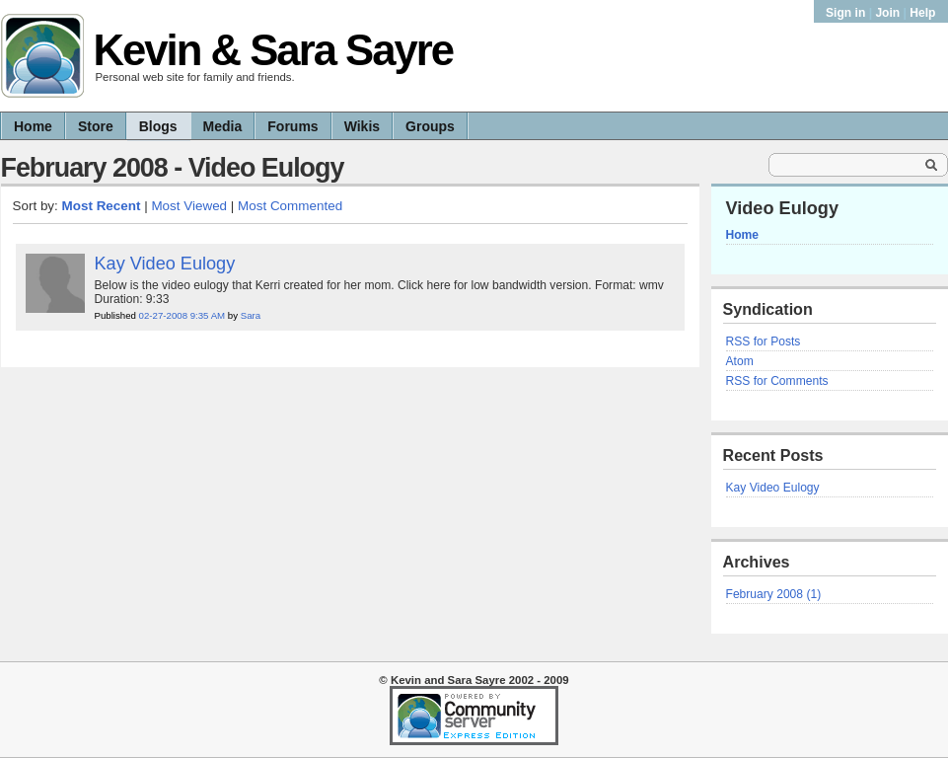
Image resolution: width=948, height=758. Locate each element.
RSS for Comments (777, 381)
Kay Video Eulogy (773, 487)
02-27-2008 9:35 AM (182, 315)
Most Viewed (189, 205)
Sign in (847, 13)
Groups (430, 126)
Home (33, 126)
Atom (740, 361)
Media (223, 126)
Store (95, 126)
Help (922, 13)
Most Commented (290, 205)
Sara (250, 315)
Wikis (362, 126)
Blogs (158, 126)
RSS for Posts (763, 341)
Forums (292, 126)
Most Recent (101, 205)
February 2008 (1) (774, 594)
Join (887, 13)
